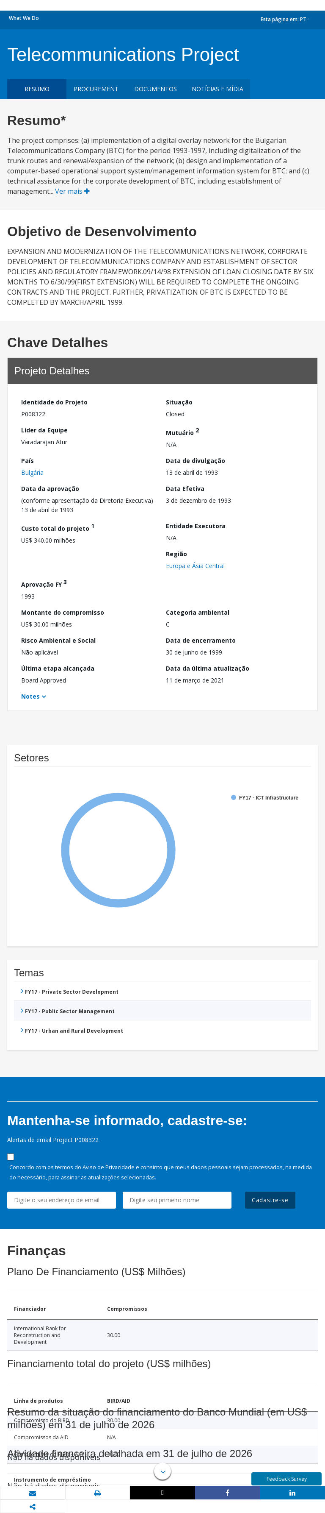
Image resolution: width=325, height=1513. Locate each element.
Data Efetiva (185, 489)
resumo (37, 89)
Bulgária (32, 472)
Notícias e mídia (217, 89)
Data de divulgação (195, 461)
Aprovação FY (44, 583)
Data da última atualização (207, 668)
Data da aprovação (50, 489)
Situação (179, 402)
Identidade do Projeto (54, 402)
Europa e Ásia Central (195, 566)
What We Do (24, 18)
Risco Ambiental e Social (58, 640)
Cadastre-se (270, 1200)
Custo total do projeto (57, 527)
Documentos (155, 89)
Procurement (96, 89)
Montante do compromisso (62, 612)
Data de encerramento (201, 640)
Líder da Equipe (44, 430)
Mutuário (182, 431)
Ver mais (72, 191)
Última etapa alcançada (57, 668)
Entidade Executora (196, 526)
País (27, 461)
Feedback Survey (287, 1478)
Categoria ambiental (197, 612)
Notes (30, 696)
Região (176, 554)
